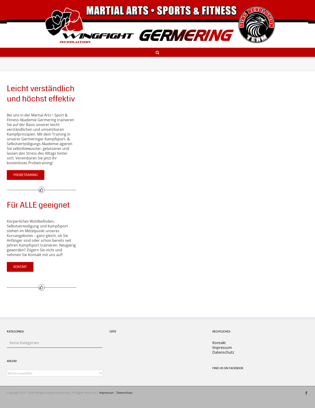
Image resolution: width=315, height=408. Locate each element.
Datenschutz (223, 352)
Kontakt (219, 342)
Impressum (222, 347)
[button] (157, 52)
